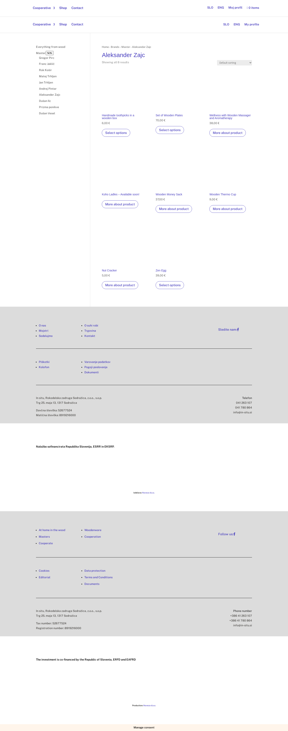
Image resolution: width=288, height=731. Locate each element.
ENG (221, 7)
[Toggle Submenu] (50, 53)
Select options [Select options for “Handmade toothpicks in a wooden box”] (116, 133)
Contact (77, 8)
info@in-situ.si (242, 412)
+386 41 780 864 (240, 620)
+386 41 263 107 (241, 615)
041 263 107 (244, 402)
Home (105, 46)
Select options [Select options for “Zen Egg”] (170, 285)
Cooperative (42, 8)
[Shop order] (234, 62)
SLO (210, 7)
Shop (63, 8)
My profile (251, 24)
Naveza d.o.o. (148, 492)
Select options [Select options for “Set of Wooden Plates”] (170, 130)
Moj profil (235, 7)
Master (125, 46)
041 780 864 (243, 407)
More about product (227, 133)
